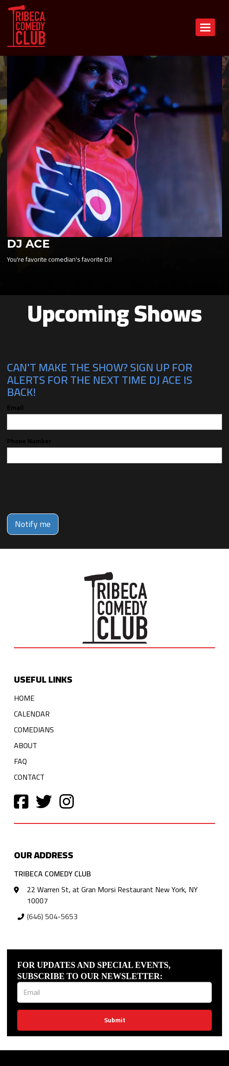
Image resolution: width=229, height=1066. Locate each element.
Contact (29, 777)
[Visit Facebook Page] (21, 800)
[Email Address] (114, 992)
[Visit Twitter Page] (44, 800)
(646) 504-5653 (52, 916)
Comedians (34, 730)
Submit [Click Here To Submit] (114, 1020)
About (25, 745)
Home (24, 698)
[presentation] (77, 488)
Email (15, 407)
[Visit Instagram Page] (66, 800)
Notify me (33, 524)
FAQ (20, 761)
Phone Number (29, 441)
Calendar (32, 714)
